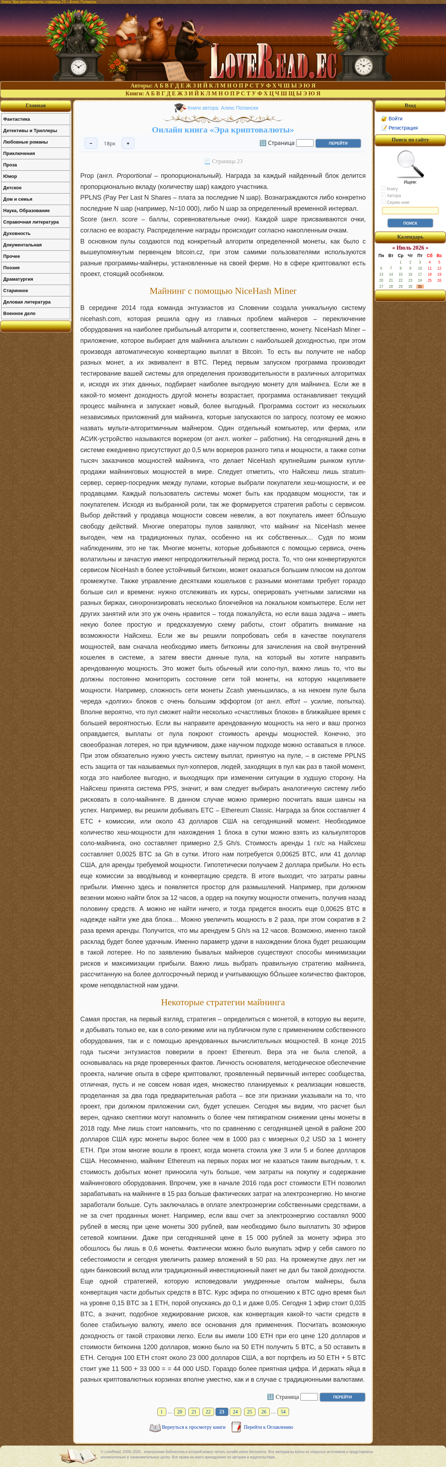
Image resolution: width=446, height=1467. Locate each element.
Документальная (22, 244)
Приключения (19, 153)
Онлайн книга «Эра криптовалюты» (223, 129)
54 (283, 1412)
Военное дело (19, 313)
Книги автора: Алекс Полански (223, 108)
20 (179, 1412)
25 (249, 1412)
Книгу (389, 188)
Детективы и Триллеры (30, 130)
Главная (36, 105)
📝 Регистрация (399, 128)
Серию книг (395, 202)
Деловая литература (27, 302)
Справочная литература (31, 222)
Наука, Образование (26, 210)
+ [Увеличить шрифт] (128, 143)
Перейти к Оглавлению (268, 1427)
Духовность (17, 233)
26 (264, 1412)
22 (208, 1412)
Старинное (15, 290)
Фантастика (16, 119)
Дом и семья (17, 199)
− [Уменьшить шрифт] (91, 143)
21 (194, 1412)
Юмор (10, 176)
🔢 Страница (277, 142)
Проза (10, 164)
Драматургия (18, 279)
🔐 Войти (391, 118)
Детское (12, 187)
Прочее (11, 256)
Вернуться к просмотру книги (194, 1427)
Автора (391, 195)
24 (235, 1412)
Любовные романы (25, 142)
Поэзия (11, 267)
